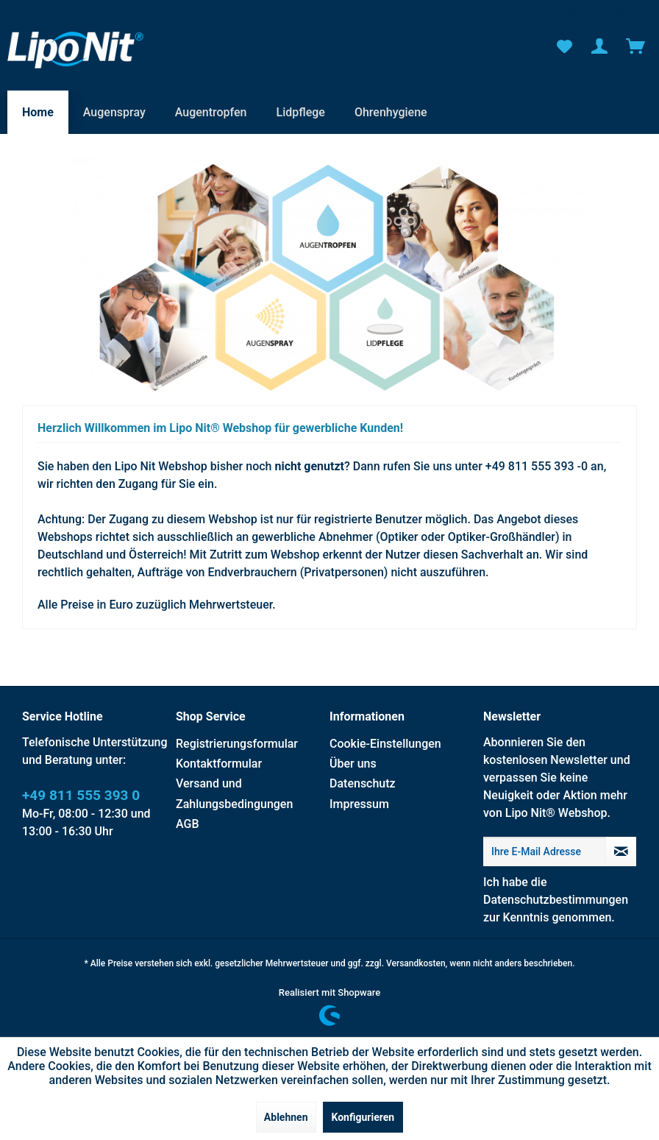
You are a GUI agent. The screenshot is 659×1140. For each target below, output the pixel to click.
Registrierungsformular (237, 744)
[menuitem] (563, 46)
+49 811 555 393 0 (81, 795)
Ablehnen (286, 1117)
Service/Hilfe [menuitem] (595, 12)
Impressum (359, 804)
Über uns (353, 764)
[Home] (37, 112)
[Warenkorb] (635, 46)
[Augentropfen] (211, 112)
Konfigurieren (363, 1117)
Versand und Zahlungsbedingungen (234, 793)
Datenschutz (363, 783)
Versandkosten (416, 963)
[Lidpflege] (301, 112)
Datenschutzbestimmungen (555, 900)
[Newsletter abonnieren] (620, 851)
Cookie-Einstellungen (385, 744)
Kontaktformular (219, 764)
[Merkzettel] (563, 46)
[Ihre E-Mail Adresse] (544, 851)
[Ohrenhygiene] (391, 112)
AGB (187, 824)
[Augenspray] (114, 112)
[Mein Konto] (599, 46)
